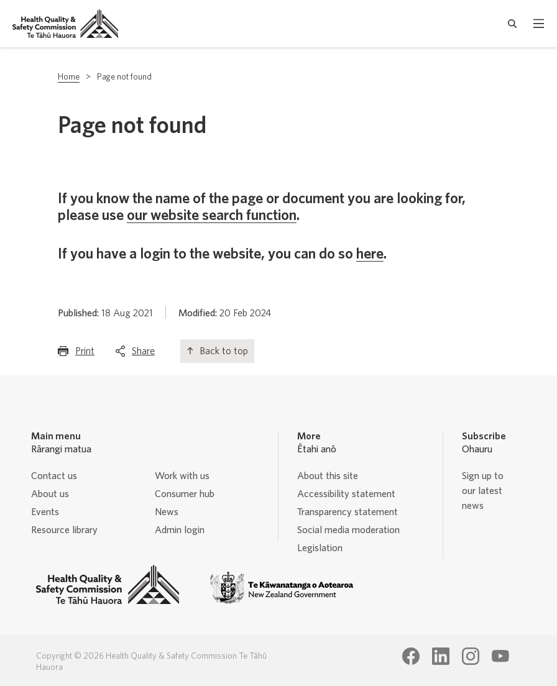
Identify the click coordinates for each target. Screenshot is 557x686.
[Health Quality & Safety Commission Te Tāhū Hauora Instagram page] (470, 656)
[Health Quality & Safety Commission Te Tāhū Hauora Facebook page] (411, 656)
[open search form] (512, 24)
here (370, 254)
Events (45, 512)
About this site (327, 476)
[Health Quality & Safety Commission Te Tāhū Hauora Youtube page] (500, 656)
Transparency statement (347, 512)
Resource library (64, 530)
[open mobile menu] (539, 24)
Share (143, 354)
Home (69, 77)
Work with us (182, 476)
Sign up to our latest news (483, 491)
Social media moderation (348, 530)
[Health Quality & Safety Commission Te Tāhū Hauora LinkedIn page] (440, 656)
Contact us (54, 476)
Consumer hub (184, 494)
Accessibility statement (346, 494)
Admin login (180, 530)
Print (84, 354)
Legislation (320, 548)
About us (50, 494)
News (166, 512)
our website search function (212, 215)
